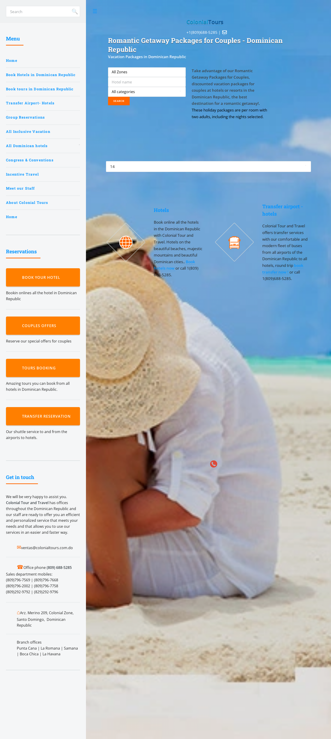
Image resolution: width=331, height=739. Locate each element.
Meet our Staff (20, 188)
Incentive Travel (22, 174)
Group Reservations (25, 117)
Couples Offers (40, 325)
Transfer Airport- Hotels (30, 103)
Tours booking (40, 368)
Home (11, 60)
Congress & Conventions (30, 160)
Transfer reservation (47, 416)
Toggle (95, 11)
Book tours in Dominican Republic (39, 89)
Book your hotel (42, 277)
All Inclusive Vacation (28, 131)
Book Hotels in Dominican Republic (41, 74)
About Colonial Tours (27, 202)
